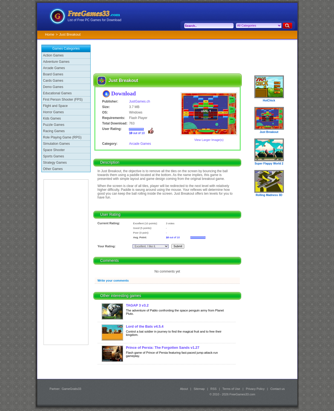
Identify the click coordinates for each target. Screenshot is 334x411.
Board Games (53, 74)
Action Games (53, 55)
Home (49, 34)
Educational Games (57, 93)
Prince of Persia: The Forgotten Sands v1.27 (162, 347)
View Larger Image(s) (209, 139)
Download (123, 93)
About (184, 388)
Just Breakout (269, 132)
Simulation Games (56, 144)
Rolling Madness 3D (269, 195)
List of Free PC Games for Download (94, 20)
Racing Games (54, 131)
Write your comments (113, 280)
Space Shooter (54, 150)
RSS (214, 388)
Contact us (277, 388)
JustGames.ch (139, 101)
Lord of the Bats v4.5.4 (144, 326)
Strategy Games (55, 163)
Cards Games (53, 81)
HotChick (269, 100)
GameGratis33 (71, 388)
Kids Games (52, 118)
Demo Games (53, 87)
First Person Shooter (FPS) (63, 99)
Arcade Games (54, 68)
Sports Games (53, 156)
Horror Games (53, 112)
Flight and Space (55, 106)
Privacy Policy (255, 388)
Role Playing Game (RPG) (62, 137)
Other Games (53, 169)
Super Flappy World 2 (269, 163)
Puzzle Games (53, 125)
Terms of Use (231, 388)
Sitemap (199, 388)
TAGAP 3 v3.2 (137, 305)
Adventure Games (56, 62)
